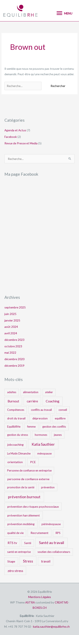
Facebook (10, 136)
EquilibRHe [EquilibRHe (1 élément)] (13, 426)
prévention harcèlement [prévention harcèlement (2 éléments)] (23, 515)
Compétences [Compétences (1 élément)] (15, 409)
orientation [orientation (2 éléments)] (15, 462)
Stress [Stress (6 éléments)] (28, 561)
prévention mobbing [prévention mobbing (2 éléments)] (21, 524)
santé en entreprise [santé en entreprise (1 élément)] (19, 551)
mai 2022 (10, 352)
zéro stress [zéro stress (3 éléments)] (15, 571)
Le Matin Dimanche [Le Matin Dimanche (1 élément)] (19, 453)
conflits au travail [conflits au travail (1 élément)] (41, 409)
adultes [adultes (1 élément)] (11, 392)
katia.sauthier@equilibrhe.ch (51, 626)
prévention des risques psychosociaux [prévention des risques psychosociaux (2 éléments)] (33, 506)
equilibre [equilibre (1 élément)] (60, 418)
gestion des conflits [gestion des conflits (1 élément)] (54, 426)
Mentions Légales (39, 597)
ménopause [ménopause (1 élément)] (44, 453)
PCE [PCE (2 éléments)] (33, 462)
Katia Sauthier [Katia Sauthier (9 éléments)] (43, 444)
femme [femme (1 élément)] (31, 426)
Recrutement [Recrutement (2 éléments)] (39, 533)
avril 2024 (10, 333)
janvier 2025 (12, 320)
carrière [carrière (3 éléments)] (32, 401)
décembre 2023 (14, 339)
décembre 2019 (14, 365)
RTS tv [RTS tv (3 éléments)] (12, 543)
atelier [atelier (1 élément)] (49, 392)
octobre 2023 (13, 346)
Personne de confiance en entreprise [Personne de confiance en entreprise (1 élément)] (29, 470)
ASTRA (30, 602)
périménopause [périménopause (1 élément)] (51, 524)
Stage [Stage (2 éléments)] (11, 561)
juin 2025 (10, 314)
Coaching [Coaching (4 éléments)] (52, 401)
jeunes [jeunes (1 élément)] (58, 434)
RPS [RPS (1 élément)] (58, 533)
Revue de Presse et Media (20, 143)
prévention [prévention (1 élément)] (48, 487)
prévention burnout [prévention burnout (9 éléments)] (24, 496)
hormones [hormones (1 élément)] (41, 434)
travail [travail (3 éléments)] (45, 561)
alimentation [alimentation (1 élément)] (30, 392)
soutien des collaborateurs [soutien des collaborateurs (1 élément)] (53, 551)
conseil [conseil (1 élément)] (63, 409)
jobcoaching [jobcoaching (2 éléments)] (15, 444)
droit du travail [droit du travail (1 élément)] (16, 418)
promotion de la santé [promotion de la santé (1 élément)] (20, 487)
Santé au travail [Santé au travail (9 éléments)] (51, 542)
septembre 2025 (15, 307)
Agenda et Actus (15, 130)
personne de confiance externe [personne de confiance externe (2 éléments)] (28, 479)
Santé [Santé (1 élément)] (27, 543)
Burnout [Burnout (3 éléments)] (13, 401)
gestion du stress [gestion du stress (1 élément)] (17, 434)
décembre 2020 (14, 359)
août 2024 (11, 326)
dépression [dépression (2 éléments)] (40, 418)
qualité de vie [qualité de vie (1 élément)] (15, 533)
